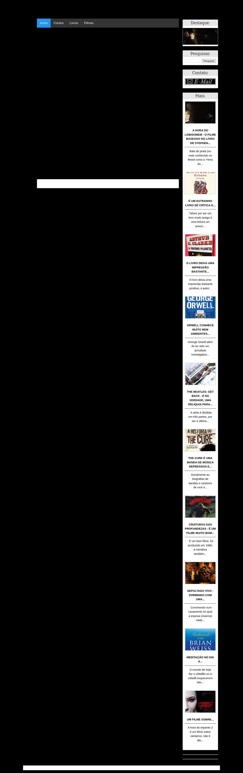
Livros (74, 23)
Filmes (89, 23)
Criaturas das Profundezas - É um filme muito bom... (200, 528)
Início (44, 23)
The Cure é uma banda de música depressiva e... (200, 462)
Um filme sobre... (200, 719)
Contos (59, 23)
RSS (215, 767)
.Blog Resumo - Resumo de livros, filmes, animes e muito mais (67, 767)
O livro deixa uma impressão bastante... (200, 267)
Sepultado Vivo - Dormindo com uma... (200, 595)
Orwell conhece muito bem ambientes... (200, 329)
